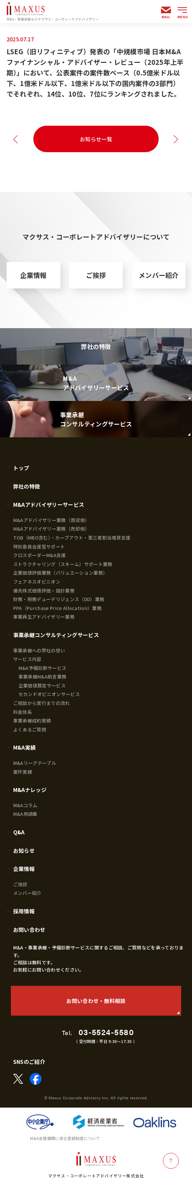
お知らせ (24, 850)
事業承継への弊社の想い (39, 650)
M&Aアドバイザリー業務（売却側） (51, 528)
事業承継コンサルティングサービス (56, 635)
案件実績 (22, 771)
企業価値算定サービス (42, 685)
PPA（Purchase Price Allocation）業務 (57, 608)
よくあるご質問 (29, 729)
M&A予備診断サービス (42, 668)
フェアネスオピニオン (36, 581)
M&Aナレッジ (30, 790)
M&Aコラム (25, 805)
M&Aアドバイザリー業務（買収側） (51, 520)
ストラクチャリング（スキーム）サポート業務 (62, 564)
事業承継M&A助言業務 (42, 676)
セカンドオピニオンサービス (49, 694)
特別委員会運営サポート (39, 546)
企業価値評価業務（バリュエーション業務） (60, 572)
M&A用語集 (25, 813)
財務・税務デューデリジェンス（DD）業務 (58, 599)
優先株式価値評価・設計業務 (44, 590)
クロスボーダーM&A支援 (39, 555)
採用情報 (24, 911)
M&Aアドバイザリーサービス (48, 504)
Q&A (19, 832)
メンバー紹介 (159, 275)
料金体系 (22, 712)
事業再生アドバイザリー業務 (44, 616)
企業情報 (33, 275)
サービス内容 (27, 659)
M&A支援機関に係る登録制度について (65, 1138)
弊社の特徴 (26, 486)
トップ (21, 468)
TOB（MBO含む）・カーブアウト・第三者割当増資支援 (72, 537)
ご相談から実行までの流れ (41, 703)
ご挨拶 (96, 275)
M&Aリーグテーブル (34, 763)
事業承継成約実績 (32, 720)
